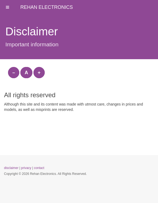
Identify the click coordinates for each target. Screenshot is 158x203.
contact (39, 168)
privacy (26, 168)
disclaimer (11, 168)
